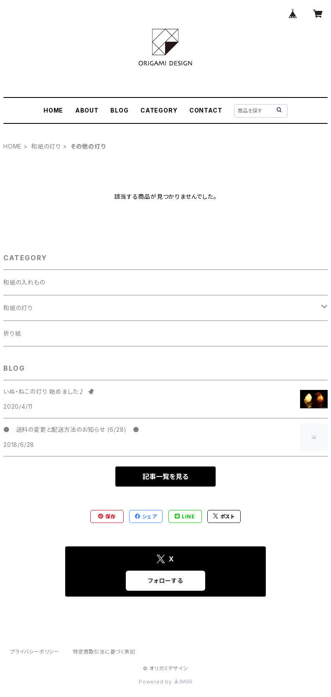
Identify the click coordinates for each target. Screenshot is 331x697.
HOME (53, 110)
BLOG (119, 110)
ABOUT (87, 110)
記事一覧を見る (165, 476)
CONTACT (205, 110)
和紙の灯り (46, 146)
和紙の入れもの (24, 282)
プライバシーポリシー (34, 651)
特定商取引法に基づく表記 (104, 651)
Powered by (165, 682)
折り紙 (12, 333)
